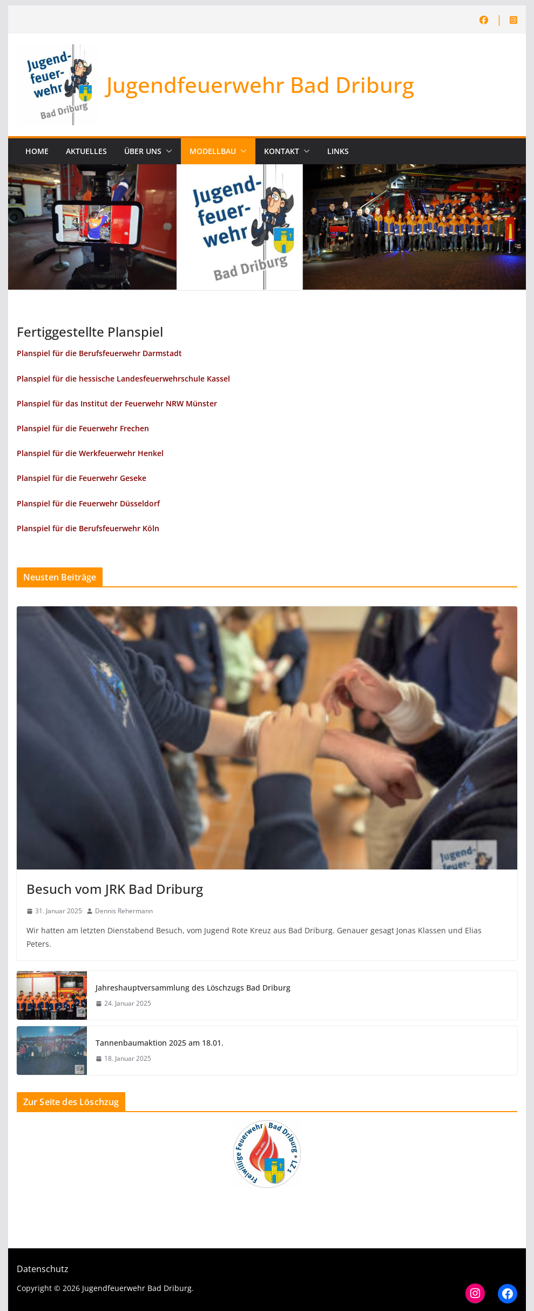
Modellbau (213, 151)
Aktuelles (86, 151)
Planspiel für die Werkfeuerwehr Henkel (90, 453)
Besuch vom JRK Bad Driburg (114, 889)
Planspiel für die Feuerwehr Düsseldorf (88, 503)
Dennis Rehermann (124, 910)
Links (338, 151)
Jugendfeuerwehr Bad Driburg (260, 84)
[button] (166, 151)
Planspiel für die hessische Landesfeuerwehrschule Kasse (122, 378)
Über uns (142, 151)
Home (37, 151)
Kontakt (281, 151)
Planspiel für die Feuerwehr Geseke (81, 478)
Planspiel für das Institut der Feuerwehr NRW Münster (117, 403)
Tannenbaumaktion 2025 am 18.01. (160, 1043)
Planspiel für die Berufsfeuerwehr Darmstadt (99, 353)
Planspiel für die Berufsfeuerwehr (80, 528)
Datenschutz (43, 1269)
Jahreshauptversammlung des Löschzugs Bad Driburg (193, 987)
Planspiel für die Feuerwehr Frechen (83, 428)
